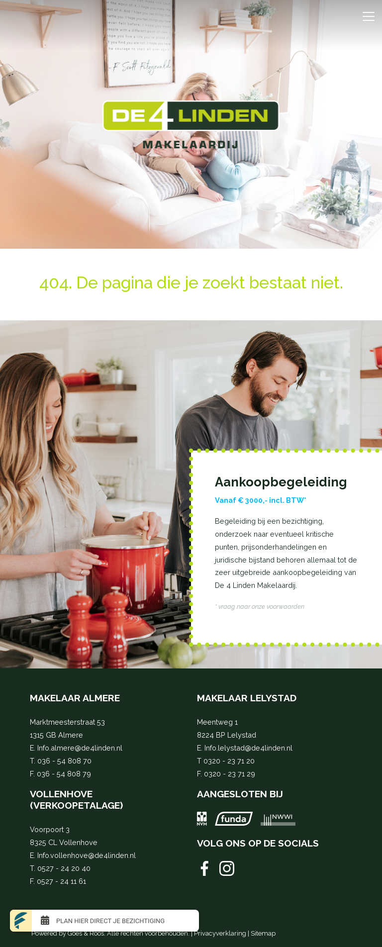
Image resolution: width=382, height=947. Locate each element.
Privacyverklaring (220, 933)
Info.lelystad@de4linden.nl (248, 748)
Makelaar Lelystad (246, 697)
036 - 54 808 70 (64, 761)
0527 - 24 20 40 (64, 868)
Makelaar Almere (75, 697)
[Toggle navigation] (368, 16)
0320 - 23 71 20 (229, 761)
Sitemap (263, 933)
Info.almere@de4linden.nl (79, 748)
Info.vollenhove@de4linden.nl (86, 855)
